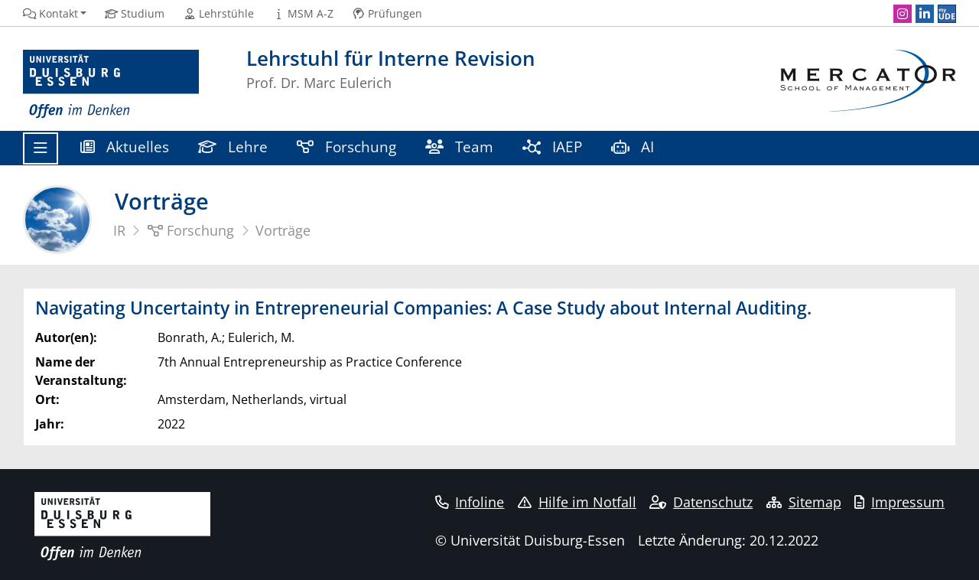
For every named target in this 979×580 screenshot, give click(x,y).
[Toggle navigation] (40, 148)
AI (634, 146)
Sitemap (803, 502)
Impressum (899, 502)
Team (459, 146)
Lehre (233, 146)
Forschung (346, 146)
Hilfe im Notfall (577, 502)
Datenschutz (701, 502)
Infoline (470, 502)
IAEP (552, 146)
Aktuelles (124, 146)
